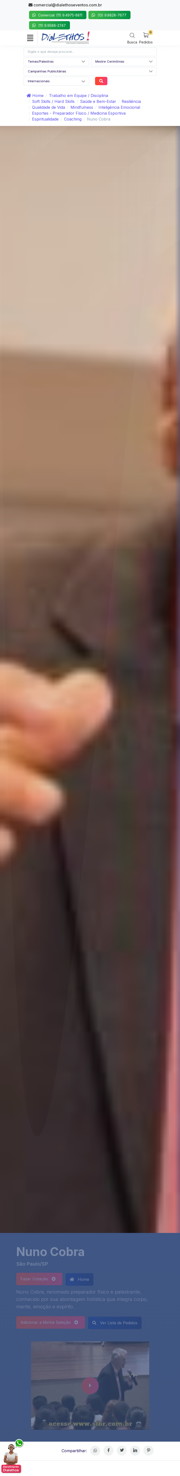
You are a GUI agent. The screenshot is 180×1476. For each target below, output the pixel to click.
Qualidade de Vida (48, 107)
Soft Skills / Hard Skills (53, 101)
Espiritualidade (45, 119)
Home (35, 95)
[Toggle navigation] (30, 37)
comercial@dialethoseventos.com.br (65, 4)
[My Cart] (146, 38)
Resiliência (131, 101)
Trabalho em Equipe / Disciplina (78, 95)
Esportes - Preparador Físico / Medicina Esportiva (79, 113)
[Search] (132, 38)
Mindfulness (81, 107)
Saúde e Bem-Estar (98, 101)
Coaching (73, 119)
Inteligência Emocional (119, 107)
